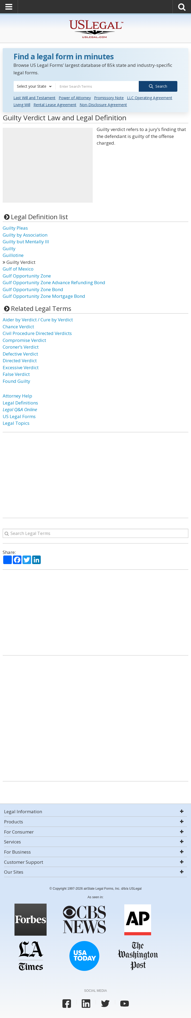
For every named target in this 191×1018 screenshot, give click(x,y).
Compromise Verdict (24, 340)
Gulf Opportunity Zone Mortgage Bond (44, 296)
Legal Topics (16, 423)
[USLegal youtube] (124, 1003)
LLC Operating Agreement (149, 97)
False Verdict (16, 374)
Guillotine (13, 255)
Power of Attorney (75, 97)
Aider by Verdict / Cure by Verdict (38, 319)
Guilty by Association (25, 235)
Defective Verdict (20, 353)
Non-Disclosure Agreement (103, 104)
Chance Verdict (18, 326)
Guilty (9, 248)
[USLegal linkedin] (86, 1003)
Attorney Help (17, 395)
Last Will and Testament (34, 97)
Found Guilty (16, 381)
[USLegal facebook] (66, 1003)
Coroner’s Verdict (21, 347)
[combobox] (34, 86)
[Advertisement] (48, 165)
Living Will (21, 104)
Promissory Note (109, 97)
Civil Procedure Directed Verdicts (37, 333)
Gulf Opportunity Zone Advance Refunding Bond (54, 282)
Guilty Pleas (15, 228)
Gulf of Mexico (18, 268)
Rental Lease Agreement (54, 104)
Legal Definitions (20, 402)
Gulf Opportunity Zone (27, 275)
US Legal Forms (19, 416)
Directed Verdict (20, 360)
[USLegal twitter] (105, 1003)
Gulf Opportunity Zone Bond (33, 289)
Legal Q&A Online (20, 409)
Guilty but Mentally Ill (26, 241)
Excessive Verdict (21, 367)
